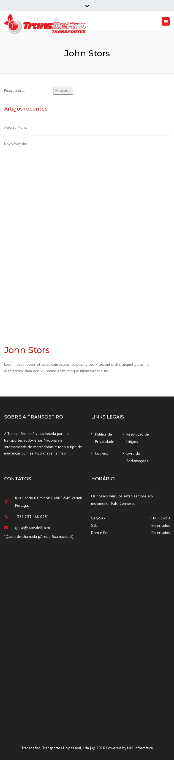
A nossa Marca (16, 127)
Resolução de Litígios (137, 438)
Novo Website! (16, 143)
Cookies (101, 453)
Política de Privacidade (104, 438)
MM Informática (140, 747)
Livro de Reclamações (137, 457)
